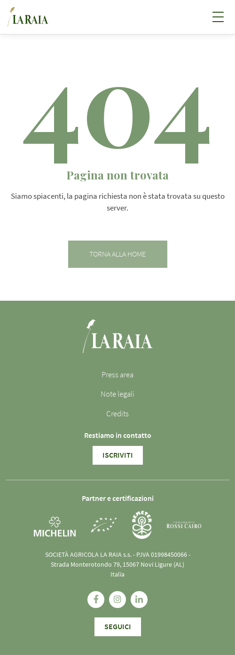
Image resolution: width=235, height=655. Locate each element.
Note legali (117, 394)
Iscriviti (117, 455)
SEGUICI (117, 627)
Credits (117, 413)
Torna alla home (117, 254)
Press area (117, 374)
